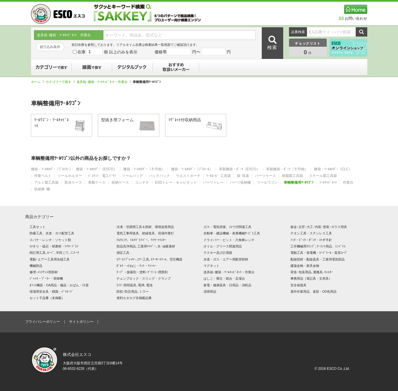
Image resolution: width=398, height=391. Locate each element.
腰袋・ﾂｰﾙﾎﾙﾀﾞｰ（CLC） (333, 169)
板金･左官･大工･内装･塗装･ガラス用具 (318, 227)
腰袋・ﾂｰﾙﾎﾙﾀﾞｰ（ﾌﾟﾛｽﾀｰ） (52, 169)
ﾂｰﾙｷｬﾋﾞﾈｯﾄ (328, 182)
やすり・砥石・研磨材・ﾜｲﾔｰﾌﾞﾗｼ (54, 246)
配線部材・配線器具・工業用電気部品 (317, 259)
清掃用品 (209, 291)
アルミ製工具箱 (46, 182)
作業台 (348, 182)
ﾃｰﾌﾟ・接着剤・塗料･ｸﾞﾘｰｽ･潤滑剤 (142, 272)
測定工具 (123, 252)
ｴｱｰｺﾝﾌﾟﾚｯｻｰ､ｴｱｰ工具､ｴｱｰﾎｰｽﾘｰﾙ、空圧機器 (149, 259)
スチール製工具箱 (323, 176)
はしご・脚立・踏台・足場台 (224, 278)
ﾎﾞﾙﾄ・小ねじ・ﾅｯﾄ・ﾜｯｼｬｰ (137, 265)
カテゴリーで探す (51, 67)
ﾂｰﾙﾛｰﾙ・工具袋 (218, 176)
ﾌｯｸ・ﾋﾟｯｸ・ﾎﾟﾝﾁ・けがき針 (311, 240)
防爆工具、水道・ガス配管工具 (52, 233)
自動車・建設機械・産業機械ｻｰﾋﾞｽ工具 (231, 233)
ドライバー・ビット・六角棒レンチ (229, 240)
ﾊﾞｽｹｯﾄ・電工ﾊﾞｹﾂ (102, 176)
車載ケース (97, 182)
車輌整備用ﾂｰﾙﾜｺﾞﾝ (298, 182)
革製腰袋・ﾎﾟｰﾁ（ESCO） (239, 169)
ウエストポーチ (188, 176)
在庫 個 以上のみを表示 (105, 52)
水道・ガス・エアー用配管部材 (225, 259)
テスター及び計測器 (217, 252)
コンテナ (142, 182)
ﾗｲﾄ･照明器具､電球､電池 (134, 285)
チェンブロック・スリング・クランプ (144, 278)
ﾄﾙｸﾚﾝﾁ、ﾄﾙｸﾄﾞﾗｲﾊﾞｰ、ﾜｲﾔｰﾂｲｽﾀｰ (141, 240)
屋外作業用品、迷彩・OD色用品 (313, 291)
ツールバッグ (132, 176)
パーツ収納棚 (240, 182)
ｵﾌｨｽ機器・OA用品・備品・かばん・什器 (59, 285)
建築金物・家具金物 (304, 265)
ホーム (37, 82)
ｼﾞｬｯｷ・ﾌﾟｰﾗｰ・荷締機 (46, 278)
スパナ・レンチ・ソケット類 (50, 240)
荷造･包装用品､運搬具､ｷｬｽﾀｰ (311, 272)
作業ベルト (43, 176)
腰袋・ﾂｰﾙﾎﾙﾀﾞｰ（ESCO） (96, 169)
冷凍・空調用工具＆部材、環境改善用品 (145, 227)
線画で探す (92, 67)
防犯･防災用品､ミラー (133, 291)
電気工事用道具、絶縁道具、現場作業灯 (145, 233)
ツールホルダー (70, 176)
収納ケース (120, 182)
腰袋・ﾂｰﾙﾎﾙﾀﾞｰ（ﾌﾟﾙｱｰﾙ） (192, 169)
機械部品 (36, 265)
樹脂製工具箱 (292, 176)
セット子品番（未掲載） (47, 298)
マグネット (211, 265)
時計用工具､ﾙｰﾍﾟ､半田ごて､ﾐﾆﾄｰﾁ (54, 252)
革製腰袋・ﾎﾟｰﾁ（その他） (287, 169)
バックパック (159, 176)
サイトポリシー (81, 322)
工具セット (38, 227)
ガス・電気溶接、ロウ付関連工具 (227, 227)
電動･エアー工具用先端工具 (50, 259)
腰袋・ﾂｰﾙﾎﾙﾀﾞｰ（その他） (144, 169)
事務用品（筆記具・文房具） (311, 278)
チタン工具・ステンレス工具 (311, 233)
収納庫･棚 (42, 189)
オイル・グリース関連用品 (222, 246)
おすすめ (176, 67)
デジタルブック (132, 67)
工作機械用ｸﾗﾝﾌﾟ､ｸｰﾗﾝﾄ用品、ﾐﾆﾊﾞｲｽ (318, 246)
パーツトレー (213, 182)
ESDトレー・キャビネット (176, 182)
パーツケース (265, 176)
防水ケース (73, 182)
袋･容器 (243, 176)
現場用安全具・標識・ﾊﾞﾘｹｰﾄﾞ (52, 291)
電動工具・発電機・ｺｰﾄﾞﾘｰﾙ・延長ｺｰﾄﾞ (319, 252)
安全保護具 (298, 285)
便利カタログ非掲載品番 (134, 298)
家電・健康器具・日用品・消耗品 (227, 285)
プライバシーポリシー (42, 322)
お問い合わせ (353, 18)
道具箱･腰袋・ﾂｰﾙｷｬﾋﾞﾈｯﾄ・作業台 (104, 82)
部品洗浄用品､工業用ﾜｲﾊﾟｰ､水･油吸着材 (146, 246)
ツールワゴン (267, 182)
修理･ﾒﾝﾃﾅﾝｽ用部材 (44, 272)
